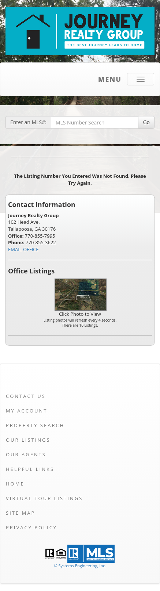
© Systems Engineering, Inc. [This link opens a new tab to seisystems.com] (80, 565)
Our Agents (26, 454)
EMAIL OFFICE (23, 249)
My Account (26, 410)
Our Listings (28, 440)
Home (15, 483)
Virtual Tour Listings (44, 498)
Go (146, 122)
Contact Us (26, 396)
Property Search (35, 425)
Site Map (20, 513)
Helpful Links (30, 469)
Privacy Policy (31, 527)
